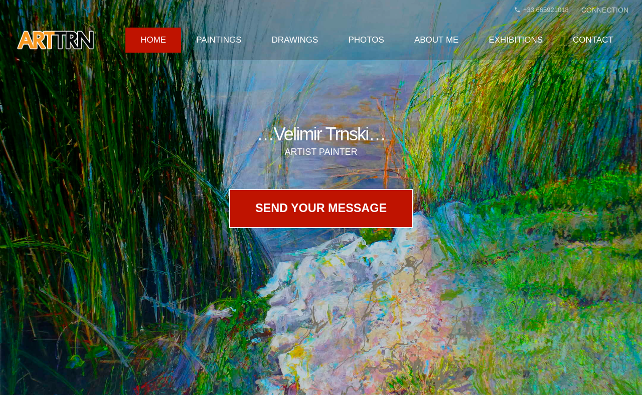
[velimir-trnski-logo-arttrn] (55, 40)
